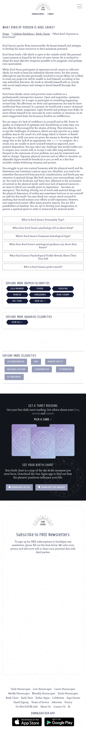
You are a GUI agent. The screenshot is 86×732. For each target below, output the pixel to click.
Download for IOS (19, 487)
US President (14, 377)
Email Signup (21, 702)
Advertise (57, 702)
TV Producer (65, 369)
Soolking (63, 289)
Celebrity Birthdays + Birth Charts (31, 33)
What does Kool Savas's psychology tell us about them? (43, 227)
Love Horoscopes (42, 689)
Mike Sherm (63, 295)
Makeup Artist (56, 362)
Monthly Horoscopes (43, 693)
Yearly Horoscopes (68, 693)
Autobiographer (15, 362)
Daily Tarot (27, 697)
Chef (36, 362)
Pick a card (43, 419)
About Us (45, 706)
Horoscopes (38, 14)
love (76, 409)
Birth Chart (12, 697)
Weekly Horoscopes (19, 693)
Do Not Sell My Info (27, 706)
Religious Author (16, 369)
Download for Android (51, 487)
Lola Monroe (17, 289)
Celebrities (58, 697)
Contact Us (59, 706)
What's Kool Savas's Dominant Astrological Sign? (43, 236)
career (50, 413)
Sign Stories (73, 697)
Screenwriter (42, 369)
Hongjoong (40, 295)
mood (35, 413)
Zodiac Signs (42, 697)
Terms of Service (40, 702)
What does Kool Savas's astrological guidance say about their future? (43, 246)
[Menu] (79, 7)
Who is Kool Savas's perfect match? (43, 266)
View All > (40, 301)
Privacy (68, 702)
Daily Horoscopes (20, 689)
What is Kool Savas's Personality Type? (43, 219)
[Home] (43, 6)
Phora (40, 289)
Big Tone (17, 301)
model (55, 140)
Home (6, 33)
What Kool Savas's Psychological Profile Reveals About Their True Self (43, 257)
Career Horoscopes (64, 689)
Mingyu (17, 295)
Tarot (50, 14)
